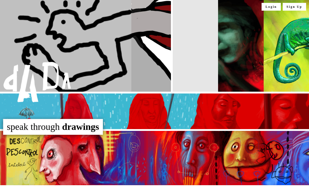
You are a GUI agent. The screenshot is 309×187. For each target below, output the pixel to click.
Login (271, 6)
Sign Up (294, 6)
